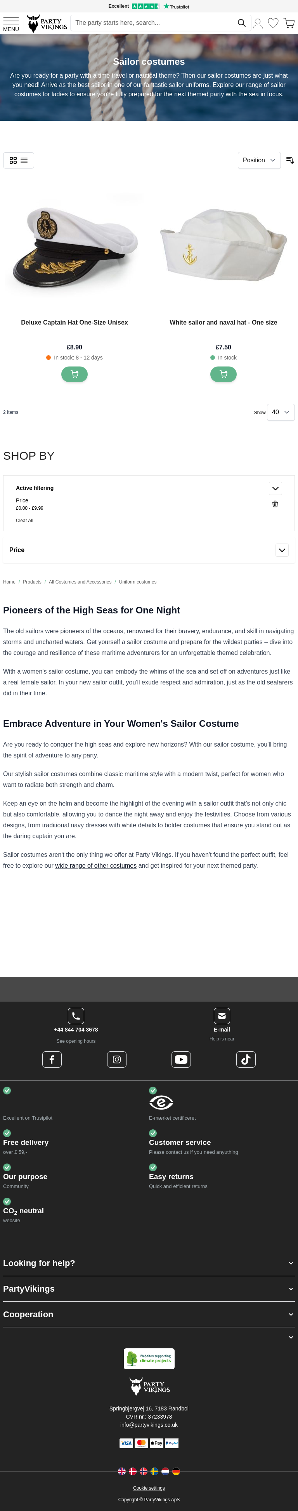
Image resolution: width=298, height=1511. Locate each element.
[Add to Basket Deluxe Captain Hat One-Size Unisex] (74, 374)
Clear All (24, 520)
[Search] (241, 23)
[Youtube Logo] (181, 1059)
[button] (149, 1263)
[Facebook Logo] (52, 1059)
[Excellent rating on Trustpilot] (149, 6)
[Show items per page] (281, 412)
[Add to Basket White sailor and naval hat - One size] (223, 374)
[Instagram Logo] (116, 1059)
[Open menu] (11, 23)
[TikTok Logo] (246, 1059)
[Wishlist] (273, 23)
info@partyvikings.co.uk (149, 1425)
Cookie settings (149, 1488)
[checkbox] (13, 160)
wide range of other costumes (96, 865)
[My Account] (258, 23)
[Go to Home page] (46, 23)
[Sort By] (259, 160)
